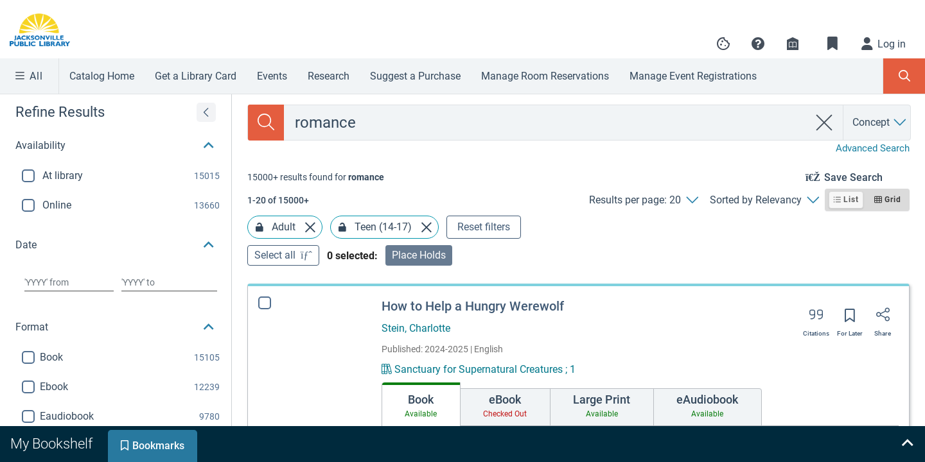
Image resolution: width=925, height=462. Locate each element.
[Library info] (792, 43)
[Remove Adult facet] (310, 227)
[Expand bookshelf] (907, 444)
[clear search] (824, 122)
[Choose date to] (169, 282)
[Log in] (884, 43)
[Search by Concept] (880, 122)
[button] (758, 43)
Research (328, 76)
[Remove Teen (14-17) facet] (426, 227)
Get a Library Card (195, 76)
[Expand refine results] (206, 112)
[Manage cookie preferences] (723, 43)
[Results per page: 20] (643, 200)
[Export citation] (816, 318)
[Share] (883, 318)
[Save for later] (850, 319)
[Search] (266, 122)
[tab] (421, 404)
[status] (315, 177)
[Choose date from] (69, 282)
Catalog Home (101, 76)
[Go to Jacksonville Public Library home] (47, 29)
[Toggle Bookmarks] (832, 43)
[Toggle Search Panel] (904, 76)
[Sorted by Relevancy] (764, 200)
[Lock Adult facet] (259, 227)
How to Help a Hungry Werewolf (473, 306)
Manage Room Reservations (545, 76)
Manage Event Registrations (693, 76)
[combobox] (546, 122)
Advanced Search (873, 148)
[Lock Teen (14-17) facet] (342, 227)
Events (272, 76)
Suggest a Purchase (415, 76)
